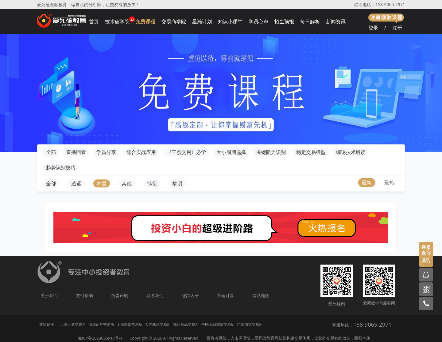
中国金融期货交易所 (218, 324)
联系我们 (155, 295)
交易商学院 (173, 21)
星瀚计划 (202, 21)
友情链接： (48, 324)
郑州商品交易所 (186, 324)
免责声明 (119, 295)
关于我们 (49, 295)
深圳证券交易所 (101, 324)
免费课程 (145, 21)
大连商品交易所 (158, 324)
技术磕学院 (117, 21)
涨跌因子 (190, 295)
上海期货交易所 (129, 324)
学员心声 (258, 21)
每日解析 (310, 21)
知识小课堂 (230, 21)
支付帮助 (84, 295)
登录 (373, 28)
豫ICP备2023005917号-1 (100, 338)
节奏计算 (225, 295)
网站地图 (260, 295)
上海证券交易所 (73, 324)
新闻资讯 (336, 21)
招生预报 (284, 21)
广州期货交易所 (250, 324)
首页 (94, 21)
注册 (397, 28)
